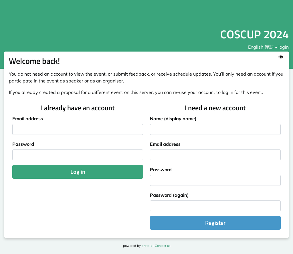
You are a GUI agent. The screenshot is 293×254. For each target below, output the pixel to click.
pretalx (147, 246)
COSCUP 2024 (254, 34)
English (255, 47)
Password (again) (169, 195)
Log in (77, 171)
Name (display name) (173, 118)
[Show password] (280, 57)
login (283, 47)
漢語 (269, 47)
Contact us (162, 246)
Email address (27, 118)
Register (215, 222)
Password (23, 144)
